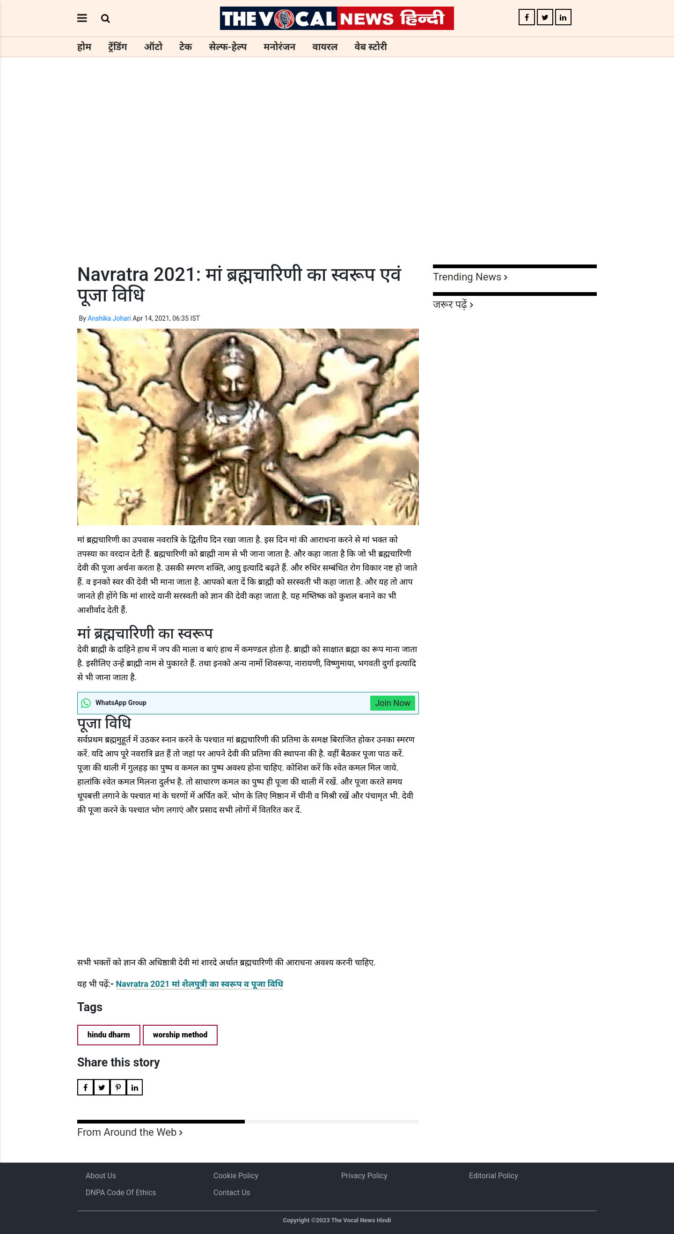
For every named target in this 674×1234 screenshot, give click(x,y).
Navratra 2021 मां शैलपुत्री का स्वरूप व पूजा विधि (200, 984)
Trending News (467, 277)
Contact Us (231, 1192)
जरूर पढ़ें (450, 304)
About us (101, 1175)
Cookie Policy (235, 1175)
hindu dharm (109, 1034)
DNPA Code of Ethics (121, 1192)
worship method (180, 1034)
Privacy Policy (364, 1175)
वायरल (324, 46)
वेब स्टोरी (371, 46)
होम (84, 46)
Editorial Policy (493, 1175)
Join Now (392, 703)
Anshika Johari (109, 318)
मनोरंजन (279, 46)
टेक (185, 46)
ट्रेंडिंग (117, 46)
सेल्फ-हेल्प (228, 46)
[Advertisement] (337, 177)
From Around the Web (126, 1132)
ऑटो (153, 46)
